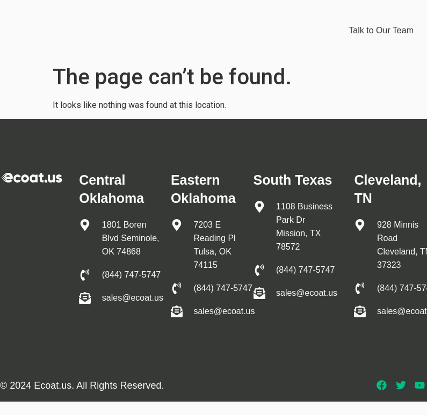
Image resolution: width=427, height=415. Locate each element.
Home (126, 17)
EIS (252, 17)
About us (230, 42)
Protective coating (191, 17)
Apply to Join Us (291, 42)
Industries (296, 17)
